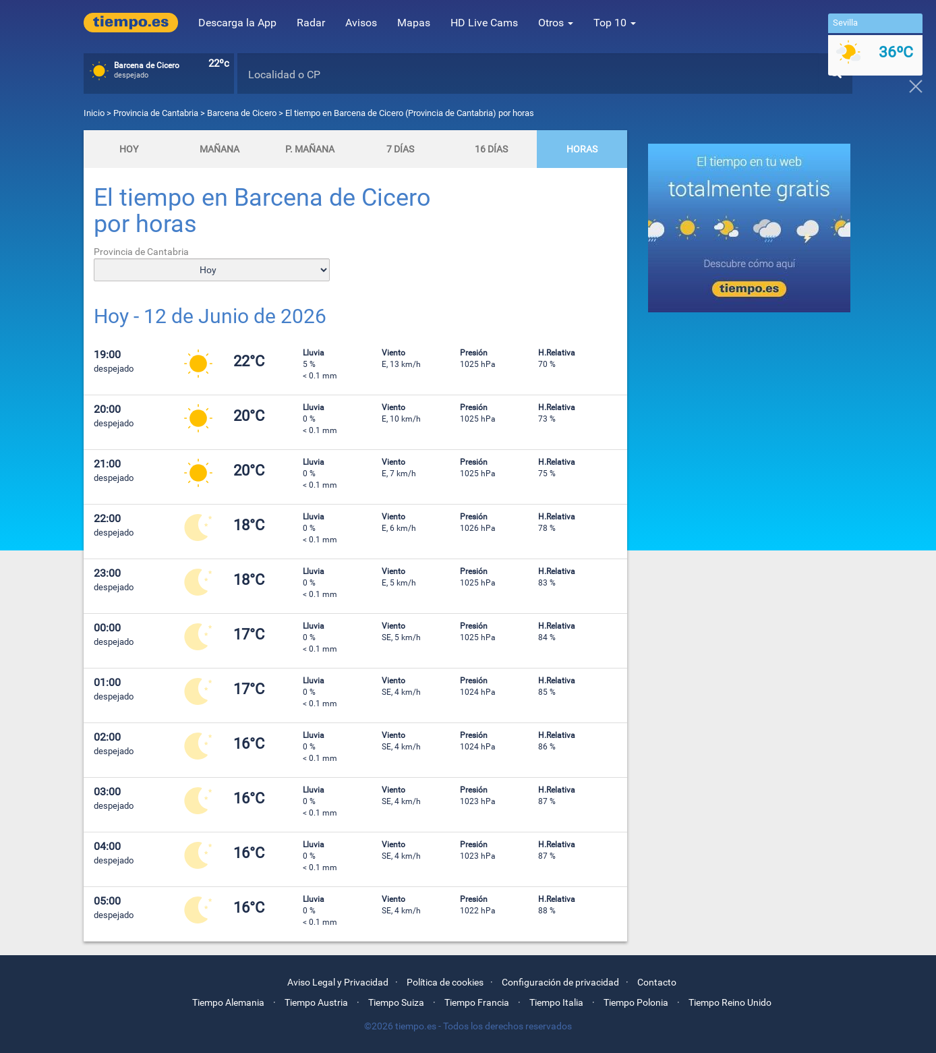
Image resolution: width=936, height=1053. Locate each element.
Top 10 (614, 22)
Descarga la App (237, 22)
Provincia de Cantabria (156, 113)
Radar (311, 22)
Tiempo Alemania (228, 1002)
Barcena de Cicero (241, 113)
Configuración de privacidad (560, 982)
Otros (555, 22)
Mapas (413, 22)
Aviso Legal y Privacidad (337, 982)
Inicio (94, 113)
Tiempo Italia (556, 1002)
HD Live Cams (484, 22)
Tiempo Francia (476, 1002)
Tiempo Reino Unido (730, 1002)
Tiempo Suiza (396, 1002)
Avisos (361, 22)
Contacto (656, 982)
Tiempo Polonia (636, 1002)
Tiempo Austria (316, 1002)
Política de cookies (445, 982)
